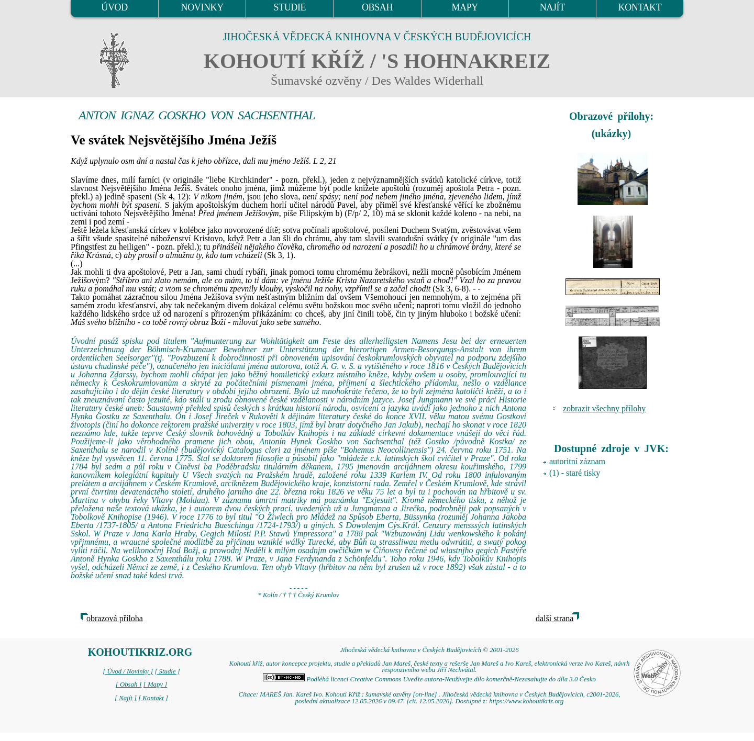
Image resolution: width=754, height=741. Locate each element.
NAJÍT (552, 7)
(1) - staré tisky (574, 472)
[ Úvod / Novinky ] (128, 671)
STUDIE (290, 7)
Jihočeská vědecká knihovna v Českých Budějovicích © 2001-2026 (429, 650)
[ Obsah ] (129, 684)
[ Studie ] (167, 671)
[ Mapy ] (155, 684)
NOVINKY (202, 7)
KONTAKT (640, 7)
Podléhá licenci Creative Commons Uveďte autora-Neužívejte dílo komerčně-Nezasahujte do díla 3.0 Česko (429, 679)
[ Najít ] (126, 698)
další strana (554, 618)
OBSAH (377, 7)
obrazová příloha (114, 618)
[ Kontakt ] (153, 698)
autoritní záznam (577, 461)
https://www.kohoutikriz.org (526, 701)
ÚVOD (114, 7)
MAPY (464, 7)
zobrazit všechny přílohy (604, 408)
